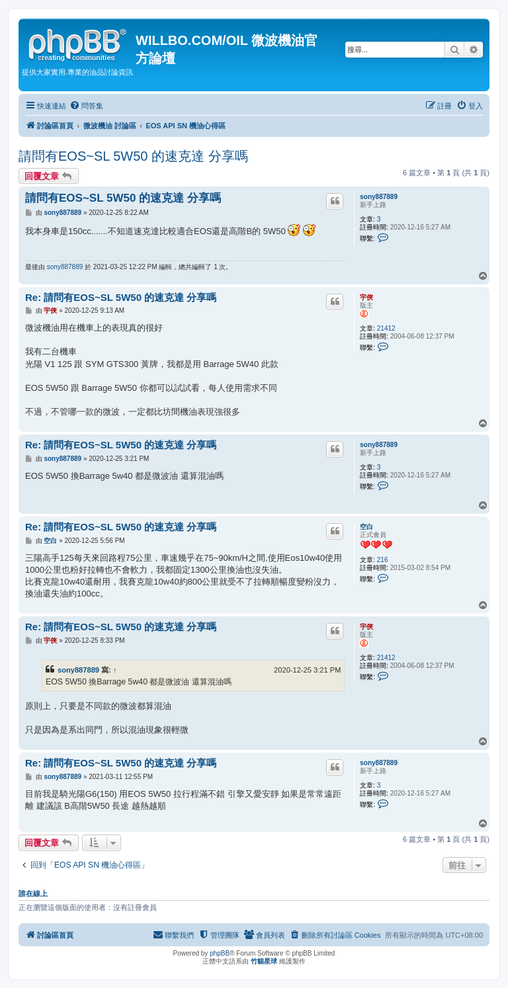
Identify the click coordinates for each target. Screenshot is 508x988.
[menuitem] (86, 106)
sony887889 (379, 196)
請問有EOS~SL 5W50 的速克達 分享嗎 (133, 156)
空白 (366, 526)
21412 (386, 328)
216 (382, 559)
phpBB (220, 953)
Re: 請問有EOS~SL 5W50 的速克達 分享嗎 (120, 297)
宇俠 (366, 297)
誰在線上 (33, 893)
